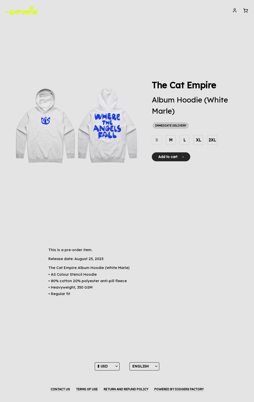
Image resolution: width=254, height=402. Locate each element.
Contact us (60, 389)
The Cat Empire (184, 85)
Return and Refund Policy (126, 389)
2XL (212, 139)
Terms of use (87, 389)
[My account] (234, 10)
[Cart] (245, 10)
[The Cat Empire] (21, 10)
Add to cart (171, 157)
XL (198, 139)
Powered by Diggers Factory (179, 389)
